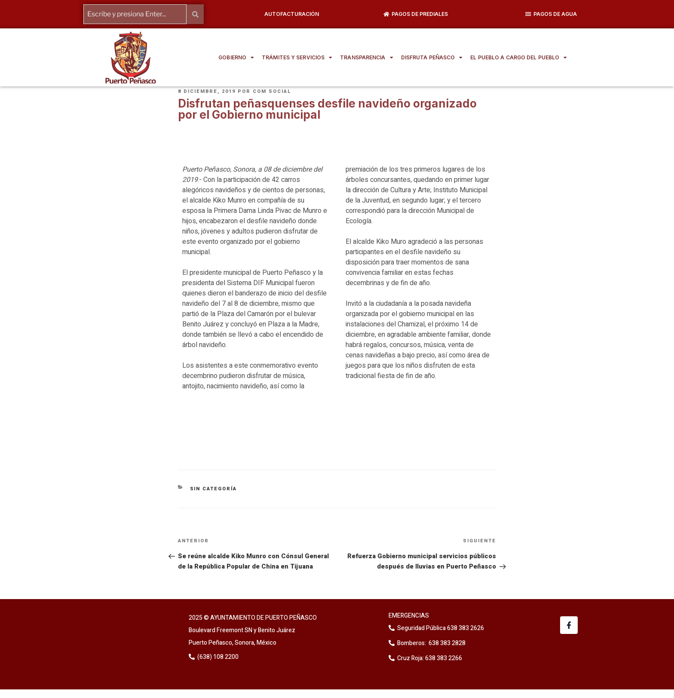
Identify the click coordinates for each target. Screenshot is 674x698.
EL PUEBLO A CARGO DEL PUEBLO (518, 57)
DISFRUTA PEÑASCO (432, 57)
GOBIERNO (236, 57)
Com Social (272, 91)
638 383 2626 (465, 628)
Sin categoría (213, 488)
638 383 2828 (446, 643)
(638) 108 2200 (217, 656)
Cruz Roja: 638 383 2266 (429, 658)
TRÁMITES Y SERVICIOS (297, 57)
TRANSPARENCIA (366, 57)
